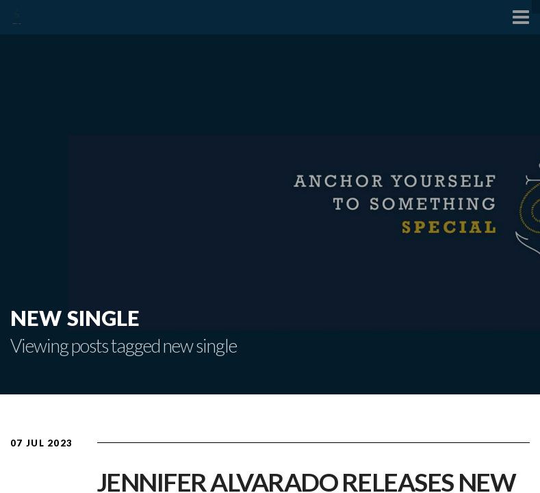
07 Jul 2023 (41, 443)
